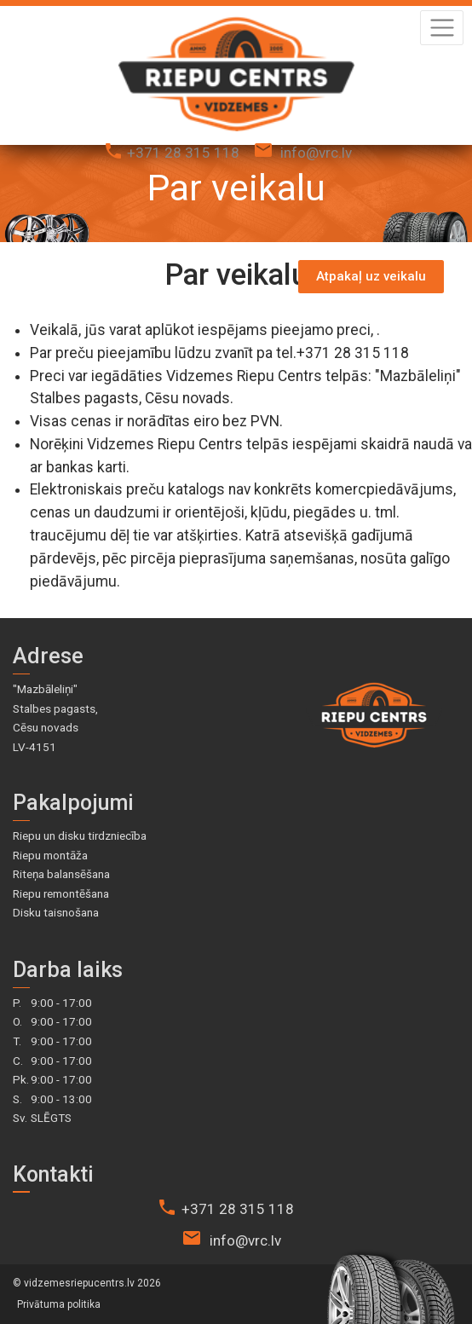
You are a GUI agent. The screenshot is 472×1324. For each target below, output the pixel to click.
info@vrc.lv (316, 152)
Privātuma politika (59, 1304)
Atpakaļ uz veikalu (371, 276)
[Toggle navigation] (441, 27)
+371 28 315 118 (183, 152)
